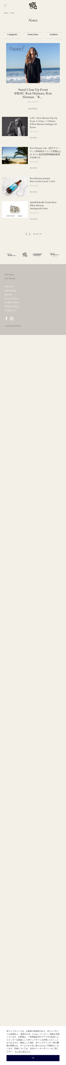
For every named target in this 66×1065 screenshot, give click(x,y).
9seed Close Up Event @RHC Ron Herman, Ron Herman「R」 (33, 93)
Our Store (9, 275)
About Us (9, 286)
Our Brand (10, 278)
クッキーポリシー (22, 1052)
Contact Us (10, 310)
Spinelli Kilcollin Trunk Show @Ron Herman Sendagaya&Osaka (43, 205)
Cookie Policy (11, 302)
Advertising (10, 290)
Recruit (8, 294)
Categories (12, 35)
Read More (33, 109)
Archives (53, 35)
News (12, 13)
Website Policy (12, 306)
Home (6, 13)
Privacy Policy (11, 299)
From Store (32, 35)
